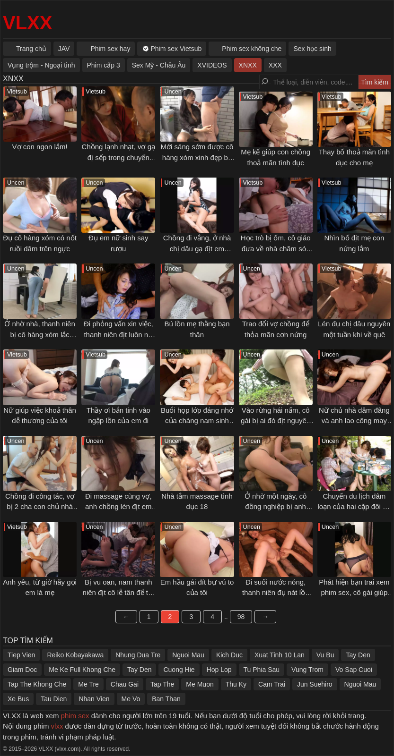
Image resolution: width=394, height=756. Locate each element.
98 (241, 616)
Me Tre (88, 684)
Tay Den (358, 655)
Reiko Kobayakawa (75, 655)
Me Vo (131, 699)
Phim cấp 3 (103, 65)
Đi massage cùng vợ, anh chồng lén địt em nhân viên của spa (118, 506)
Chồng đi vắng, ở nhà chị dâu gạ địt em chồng (197, 248)
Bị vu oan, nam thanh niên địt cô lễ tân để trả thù (118, 592)
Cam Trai (271, 684)
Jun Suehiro (315, 684)
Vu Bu (325, 655)
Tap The (162, 684)
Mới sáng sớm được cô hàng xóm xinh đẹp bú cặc (197, 157)
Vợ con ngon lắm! (40, 147)
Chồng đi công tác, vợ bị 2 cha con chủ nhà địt (39, 506)
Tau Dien (54, 699)
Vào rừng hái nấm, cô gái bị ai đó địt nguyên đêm (275, 420)
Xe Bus (18, 699)
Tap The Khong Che (37, 684)
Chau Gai (125, 684)
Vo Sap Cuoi (353, 669)
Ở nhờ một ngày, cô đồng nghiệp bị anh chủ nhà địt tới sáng (276, 506)
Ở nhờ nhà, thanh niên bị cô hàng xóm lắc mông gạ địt (39, 334)
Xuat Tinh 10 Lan (279, 655)
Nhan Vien (94, 699)
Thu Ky (236, 684)
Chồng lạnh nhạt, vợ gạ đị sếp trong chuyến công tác (118, 157)
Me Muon (199, 684)
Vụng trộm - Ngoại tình (41, 65)
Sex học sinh (312, 48)
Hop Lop (219, 669)
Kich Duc (229, 655)
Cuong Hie (178, 669)
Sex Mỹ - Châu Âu (159, 65)
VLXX (27, 22)
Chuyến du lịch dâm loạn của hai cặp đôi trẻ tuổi (354, 506)
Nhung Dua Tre (137, 655)
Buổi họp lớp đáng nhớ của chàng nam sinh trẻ (197, 420)
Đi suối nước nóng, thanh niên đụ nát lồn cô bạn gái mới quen (275, 592)
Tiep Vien (21, 655)
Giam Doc (22, 669)
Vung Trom (307, 669)
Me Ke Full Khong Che (82, 669)
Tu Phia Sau (262, 669)
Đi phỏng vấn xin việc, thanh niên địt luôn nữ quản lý (118, 334)
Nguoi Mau (188, 655)
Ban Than (166, 699)
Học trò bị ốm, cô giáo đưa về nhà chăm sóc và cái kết (276, 248)
